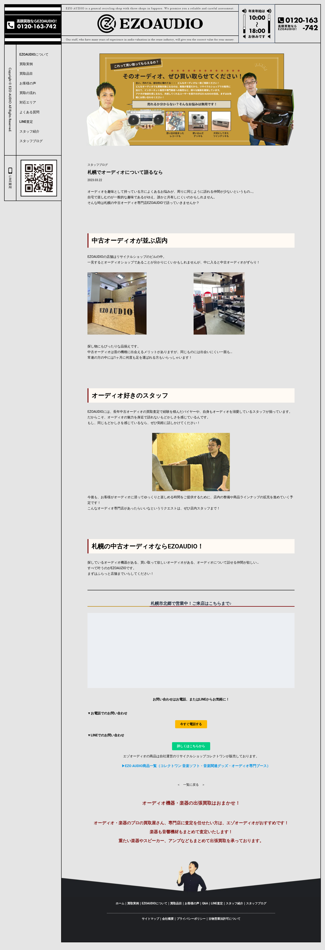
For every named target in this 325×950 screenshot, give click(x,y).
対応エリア (27, 102)
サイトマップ (150, 921)
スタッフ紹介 (29, 131)
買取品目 (26, 74)
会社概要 (168, 921)
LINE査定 (26, 122)
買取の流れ (27, 93)
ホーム (120, 906)
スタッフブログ (31, 141)
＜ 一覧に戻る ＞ (191, 787)
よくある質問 (29, 112)
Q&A (205, 906)
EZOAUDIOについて (34, 54)
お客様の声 (27, 83)
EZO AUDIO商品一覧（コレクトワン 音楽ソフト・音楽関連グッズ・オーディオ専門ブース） (197, 769)
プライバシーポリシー (191, 921)
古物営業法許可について (224, 921)
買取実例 (26, 64)
